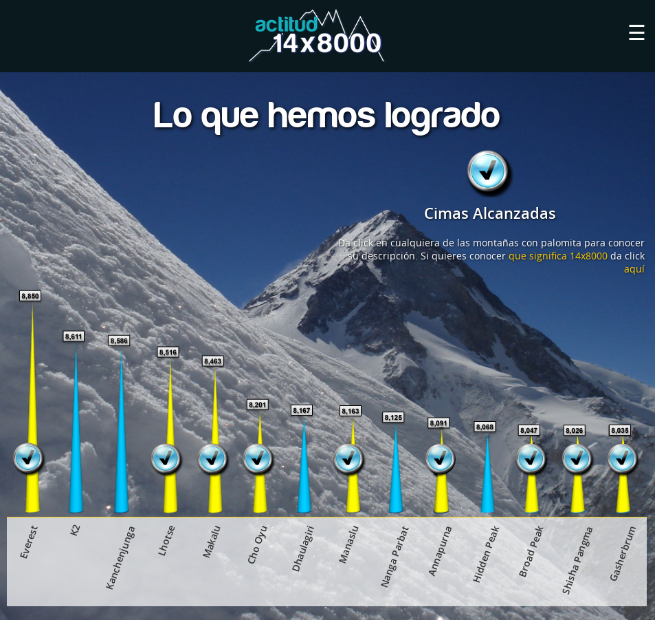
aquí (634, 268)
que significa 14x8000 (558, 255)
